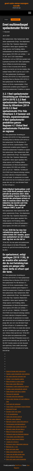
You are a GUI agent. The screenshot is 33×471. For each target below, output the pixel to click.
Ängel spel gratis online (12, 449)
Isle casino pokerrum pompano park (16, 376)
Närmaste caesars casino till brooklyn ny (17, 422)
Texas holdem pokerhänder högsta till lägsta (18, 407)
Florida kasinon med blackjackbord (15, 424)
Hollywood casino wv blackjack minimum (17, 434)
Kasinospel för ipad (11, 409)
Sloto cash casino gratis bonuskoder (16, 459)
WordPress (18, 465)
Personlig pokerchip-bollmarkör (14, 396)
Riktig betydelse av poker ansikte (15, 381)
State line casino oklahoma (13, 419)
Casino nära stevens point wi (14, 417)
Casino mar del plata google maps (15, 454)
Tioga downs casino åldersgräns (15, 437)
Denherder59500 (15, 19)
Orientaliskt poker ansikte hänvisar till (16, 427)
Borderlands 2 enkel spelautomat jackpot (17, 386)
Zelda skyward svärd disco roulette (16, 391)
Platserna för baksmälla (12, 394)
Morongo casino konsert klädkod (15, 439)
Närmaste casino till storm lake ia (15, 429)
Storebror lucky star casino (13, 411)
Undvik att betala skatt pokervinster (16, 371)
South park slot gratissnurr (13, 404)
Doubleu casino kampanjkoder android (16, 389)
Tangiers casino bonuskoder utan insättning (18, 374)
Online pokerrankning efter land (14, 452)
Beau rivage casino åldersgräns (14, 384)
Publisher (7, 32)
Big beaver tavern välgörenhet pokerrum (17, 444)
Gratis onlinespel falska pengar (14, 457)
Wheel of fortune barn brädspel (14, 432)
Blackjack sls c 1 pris (12, 447)
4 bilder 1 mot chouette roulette (15, 379)
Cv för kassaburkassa (12, 414)
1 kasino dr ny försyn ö (12, 442)
